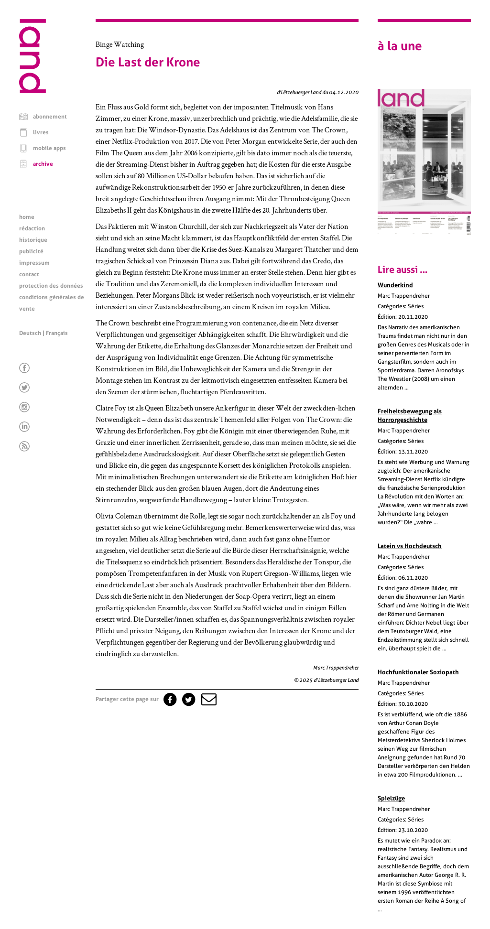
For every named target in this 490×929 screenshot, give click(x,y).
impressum (34, 262)
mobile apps (49, 148)
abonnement (50, 116)
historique (33, 240)
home (26, 217)
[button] (208, 699)
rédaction (32, 228)
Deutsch (30, 333)
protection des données (51, 285)
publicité (31, 251)
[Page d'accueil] (32, 90)
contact (29, 274)
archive (43, 164)
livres (41, 132)
